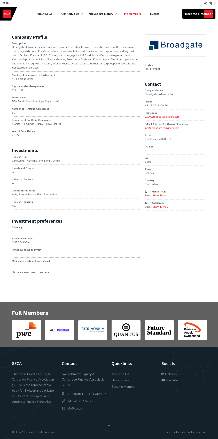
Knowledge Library (101, 14)
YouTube (169, 380)
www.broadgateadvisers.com (162, 117)
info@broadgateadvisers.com (162, 128)
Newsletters (120, 380)
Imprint (32, 432)
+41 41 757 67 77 (77, 401)
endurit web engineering (193, 432)
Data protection (46, 432)
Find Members (132, 14)
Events (154, 14)
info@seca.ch (75, 408)
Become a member (199, 14)
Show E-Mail (160, 195)
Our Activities (70, 14)
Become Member (124, 387)
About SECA (44, 14)
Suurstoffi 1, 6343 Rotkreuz (84, 394)
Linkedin (169, 374)
